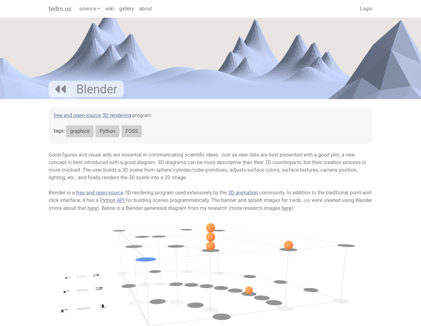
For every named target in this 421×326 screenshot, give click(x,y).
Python (107, 131)
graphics (79, 131)
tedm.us (60, 9)
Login (366, 9)
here (92, 208)
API (121, 200)
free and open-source (77, 115)
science (87, 9)
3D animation (243, 193)
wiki (109, 9)
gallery (126, 9)
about (145, 9)
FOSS (132, 131)
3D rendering (116, 115)
